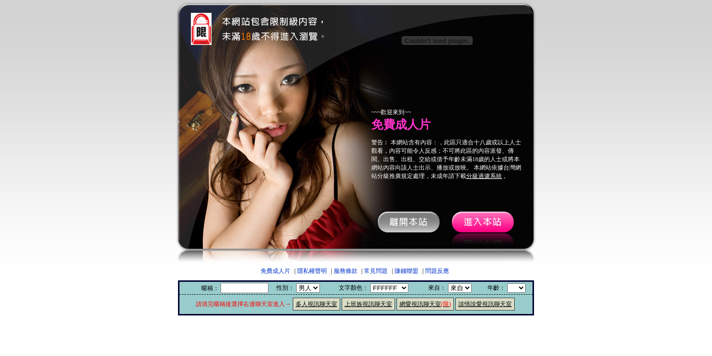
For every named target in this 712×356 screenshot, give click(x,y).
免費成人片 (275, 270)
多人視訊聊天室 (316, 304)
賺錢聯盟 (406, 270)
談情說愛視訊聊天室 (485, 304)
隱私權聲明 (312, 270)
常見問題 (376, 270)
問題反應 (437, 270)
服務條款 (345, 270)
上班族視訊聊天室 (368, 304)
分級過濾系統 (484, 176)
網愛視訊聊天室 (425, 304)
